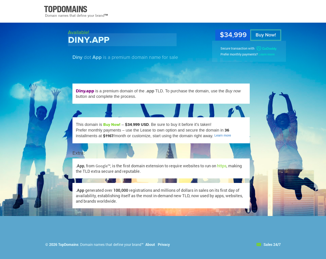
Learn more (267, 54)
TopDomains (68, 244)
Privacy (164, 244)
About (150, 244)
